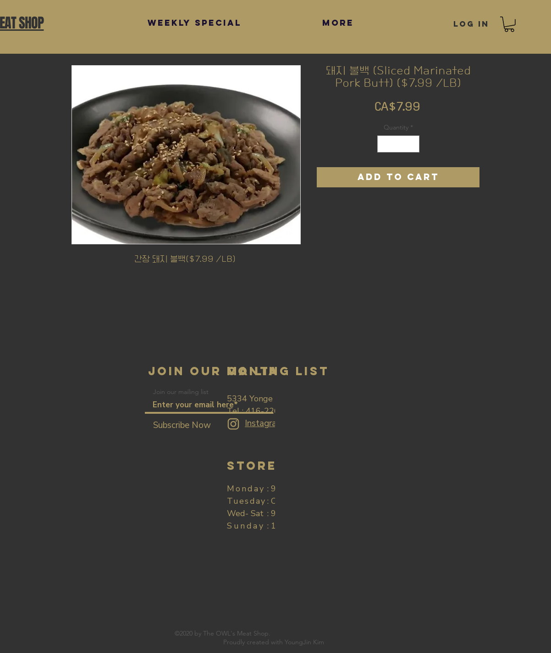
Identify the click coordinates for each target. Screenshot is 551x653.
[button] (509, 24)
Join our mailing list (181, 392)
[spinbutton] (398, 144)
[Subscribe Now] (181, 425)
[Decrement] (384, 144)
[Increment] (412, 144)
